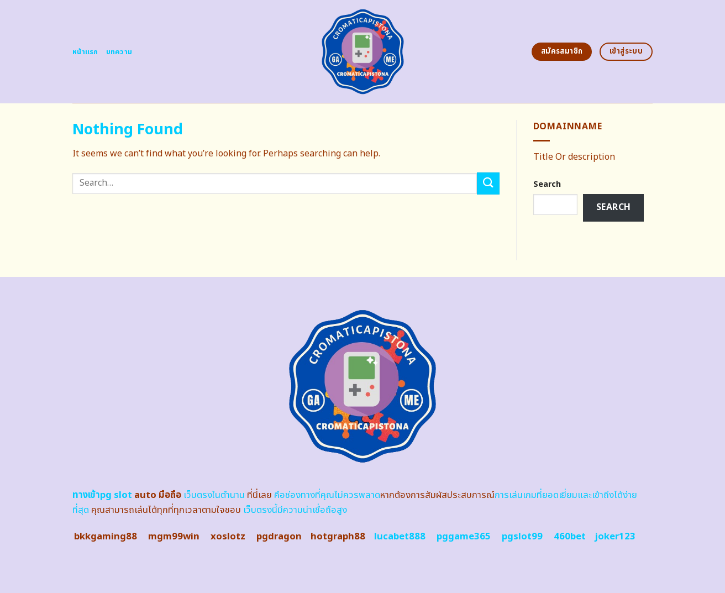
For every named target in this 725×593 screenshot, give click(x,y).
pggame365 (464, 536)
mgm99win (173, 536)
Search (547, 184)
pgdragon (279, 536)
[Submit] (488, 183)
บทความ (119, 51)
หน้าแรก (85, 51)
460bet (570, 536)
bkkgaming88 (105, 536)
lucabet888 (399, 536)
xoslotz (228, 536)
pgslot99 (522, 536)
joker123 (615, 536)
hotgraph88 (338, 536)
